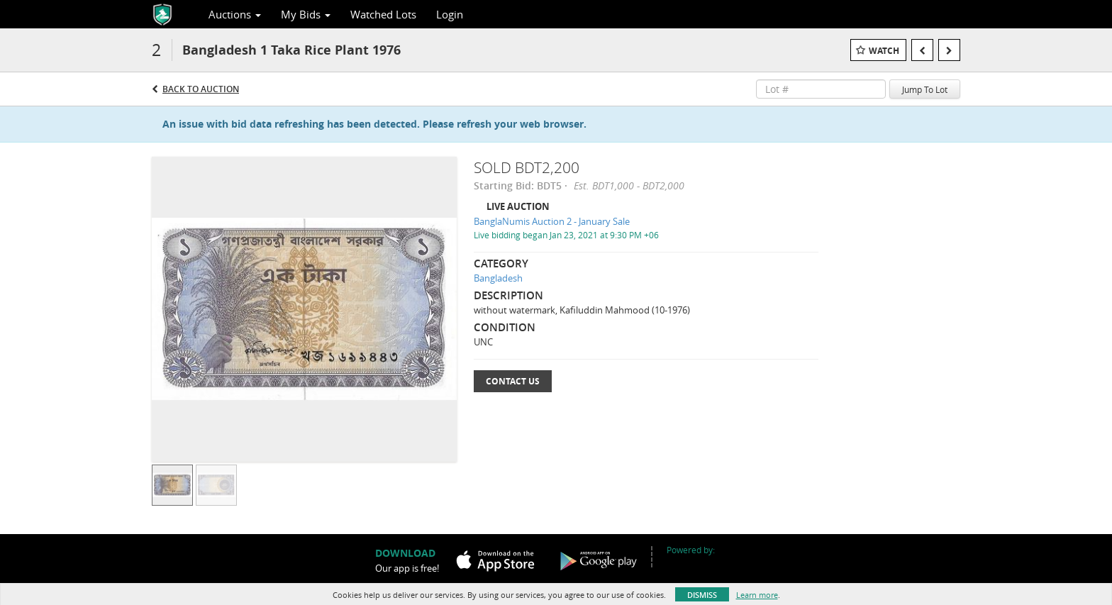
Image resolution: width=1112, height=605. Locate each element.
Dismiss (702, 594)
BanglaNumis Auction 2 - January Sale (552, 221)
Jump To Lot (924, 89)
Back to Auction (200, 89)
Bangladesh (498, 278)
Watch (884, 51)
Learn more (757, 594)
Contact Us (513, 381)
